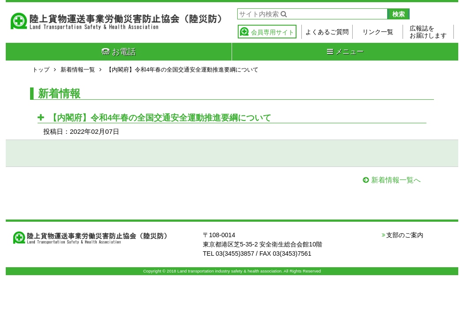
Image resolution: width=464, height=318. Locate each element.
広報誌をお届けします (428, 32)
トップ (40, 69)
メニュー (345, 51)
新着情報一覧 (78, 69)
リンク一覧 (377, 31)
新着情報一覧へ (396, 180)
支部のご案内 (404, 234)
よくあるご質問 (327, 31)
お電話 (119, 51)
